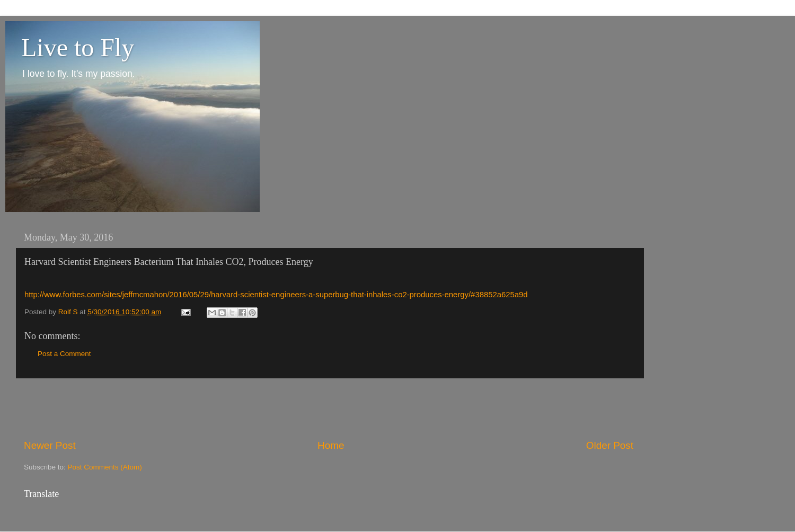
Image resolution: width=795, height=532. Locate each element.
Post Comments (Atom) (105, 467)
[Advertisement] (329, 408)
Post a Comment (64, 354)
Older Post (609, 445)
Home (330, 445)
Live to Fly (77, 47)
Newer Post (50, 445)
